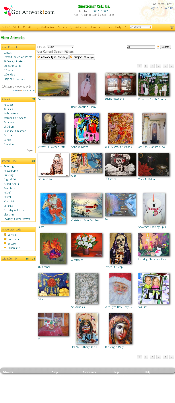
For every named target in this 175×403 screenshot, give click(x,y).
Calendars (9, 74)
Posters (56, 384)
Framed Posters (61, 380)
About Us (150, 384)
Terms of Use (121, 380)
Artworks (81, 27)
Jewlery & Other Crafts (17, 219)
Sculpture (9, 188)
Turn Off (30, 258)
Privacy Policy (122, 376)
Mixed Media (11, 184)
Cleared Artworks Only (18, 86)
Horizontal (14, 239)
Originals (9, 79)
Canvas (8, 52)
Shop (55, 372)
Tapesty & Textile (36, 393)
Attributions (120, 384)
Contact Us (151, 376)
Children (9, 126)
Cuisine (8, 135)
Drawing (8, 175)
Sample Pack (152, 380)
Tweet (148, 401)
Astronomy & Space (15, 118)
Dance (7, 140)
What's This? (24, 90)
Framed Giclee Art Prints (18, 57)
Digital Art (10, 179)
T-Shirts (8, 70)
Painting (9, 166)
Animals (8, 109)
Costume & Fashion (15, 131)
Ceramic (8, 206)
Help (118, 27)
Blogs (108, 27)
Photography (11, 171)
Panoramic (14, 248)
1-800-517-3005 (99, 11)
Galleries (47, 27)
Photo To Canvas (61, 376)
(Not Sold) (21, 79)
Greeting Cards (12, 66)
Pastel (7, 197)
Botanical (9, 122)
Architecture (11, 113)
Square (12, 243)
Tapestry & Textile (14, 210)
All (33, 99)
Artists (62, 27)
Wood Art (9, 201)
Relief (7, 192)
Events (95, 27)
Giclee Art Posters (14, 61)
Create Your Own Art (63, 401)
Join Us (168, 8)
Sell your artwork (93, 393)
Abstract (8, 105)
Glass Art (9, 214)
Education (9, 144)
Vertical (12, 235)
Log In (154, 8)
